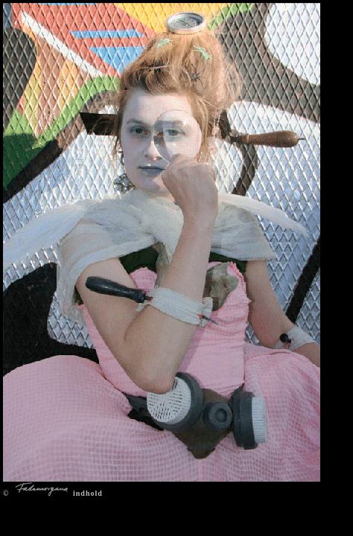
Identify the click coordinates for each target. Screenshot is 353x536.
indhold (88, 493)
